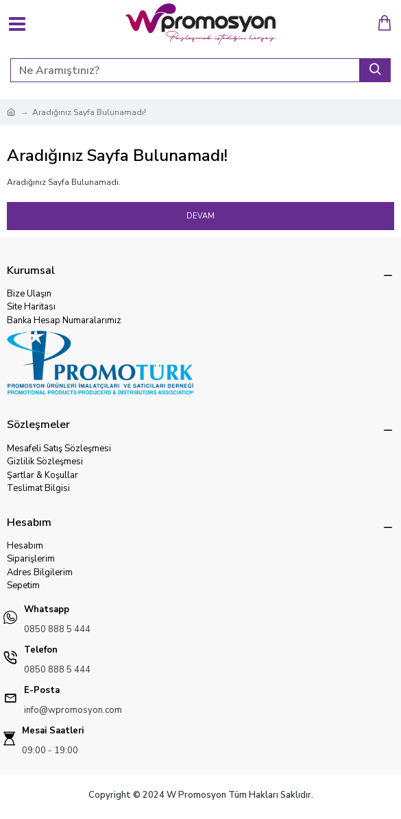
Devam (200, 216)
